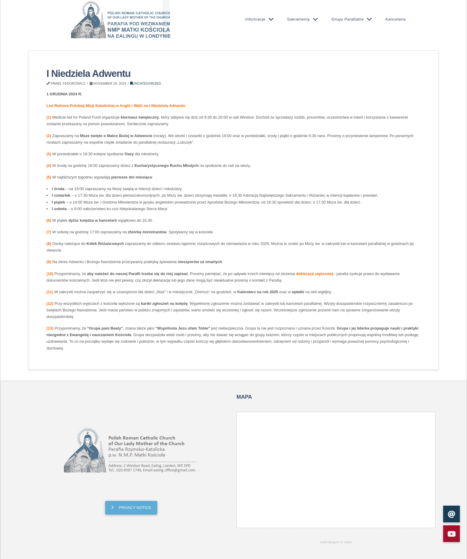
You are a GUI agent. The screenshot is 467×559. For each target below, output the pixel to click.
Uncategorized (145, 83)
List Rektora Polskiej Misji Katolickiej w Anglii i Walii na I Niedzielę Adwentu (116, 105)
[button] (451, 533)
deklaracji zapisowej (314, 273)
